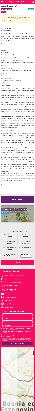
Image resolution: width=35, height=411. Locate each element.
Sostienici (17, 199)
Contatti (15, 285)
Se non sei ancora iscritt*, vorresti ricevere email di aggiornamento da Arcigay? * (17, 332)
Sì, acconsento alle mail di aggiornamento (10, 335)
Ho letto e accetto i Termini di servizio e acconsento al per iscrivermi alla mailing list (17, 329)
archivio (31, 9)
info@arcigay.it (8, 285)
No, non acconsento (6, 336)
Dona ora (17, 262)
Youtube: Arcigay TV (10, 307)
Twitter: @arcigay (9, 300)
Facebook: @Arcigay (10, 294)
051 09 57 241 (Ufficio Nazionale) (13, 282)
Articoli (4, 12)
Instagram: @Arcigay (10, 297)
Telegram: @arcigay (10, 304)
